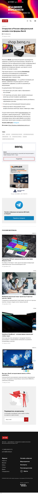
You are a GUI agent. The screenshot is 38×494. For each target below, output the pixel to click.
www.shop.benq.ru (7, 65)
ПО (10, 136)
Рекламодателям (26, 468)
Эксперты (23, 465)
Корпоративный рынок (28, 134)
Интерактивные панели (17, 134)
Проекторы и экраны (16, 136)
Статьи (4, 467)
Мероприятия (25, 461)
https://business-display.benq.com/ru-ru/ (19, 125)
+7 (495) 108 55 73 (7, 449)
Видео (3, 469)
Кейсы (3, 465)
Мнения (4, 463)
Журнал (4, 458)
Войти (26, 471)
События (25, 136)
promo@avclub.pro (7, 451)
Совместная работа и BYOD (8, 139)
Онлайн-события (26, 458)
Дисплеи (8, 134)
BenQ (3, 134)
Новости (4, 460)
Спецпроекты (5, 471)
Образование (5, 136)
